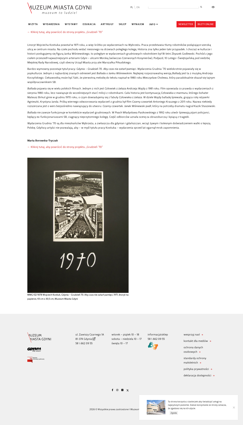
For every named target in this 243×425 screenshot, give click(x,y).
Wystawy (71, 24)
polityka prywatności (196, 369)
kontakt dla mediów (196, 341)
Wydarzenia (51, 24)
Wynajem (138, 24)
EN (138, 7)
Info (152, 24)
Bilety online (206, 24)
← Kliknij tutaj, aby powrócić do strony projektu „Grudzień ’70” (65, 32)
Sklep (123, 24)
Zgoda (174, 413)
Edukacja (89, 24)
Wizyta (33, 24)
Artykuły (107, 24)
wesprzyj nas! (192, 334)
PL (131, 7)
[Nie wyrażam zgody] (233, 407)
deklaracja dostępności (197, 375)
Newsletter (186, 24)
